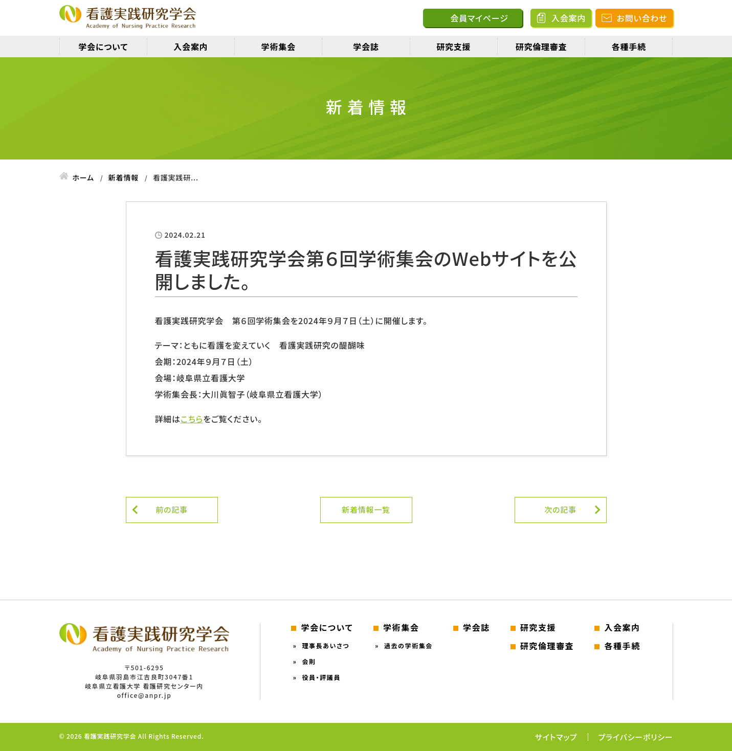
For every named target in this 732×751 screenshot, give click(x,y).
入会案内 (568, 18)
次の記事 (560, 509)
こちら (192, 419)
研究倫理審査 (541, 46)
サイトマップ (556, 737)
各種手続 (629, 46)
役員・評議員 (321, 677)
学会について (103, 46)
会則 (309, 661)
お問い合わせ (642, 18)
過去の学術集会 (408, 645)
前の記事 (172, 509)
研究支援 (453, 46)
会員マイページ (479, 18)
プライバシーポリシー (635, 737)
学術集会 (278, 46)
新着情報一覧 (366, 509)
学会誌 (366, 46)
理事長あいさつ (325, 645)
